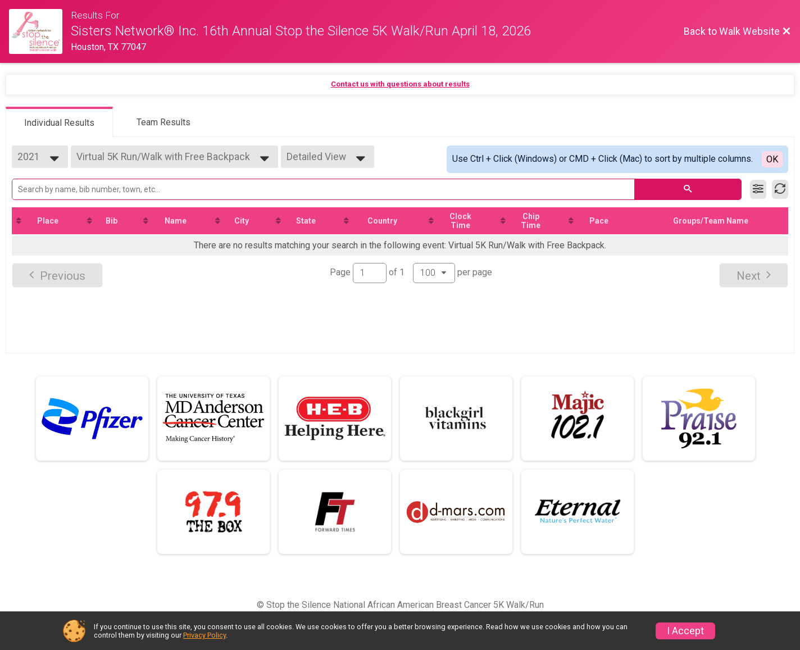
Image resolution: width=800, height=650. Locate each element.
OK (772, 159)
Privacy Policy (204, 635)
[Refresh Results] (780, 189)
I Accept (685, 631)
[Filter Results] (758, 189)
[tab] (59, 122)
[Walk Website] (40, 31)
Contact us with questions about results (400, 84)
